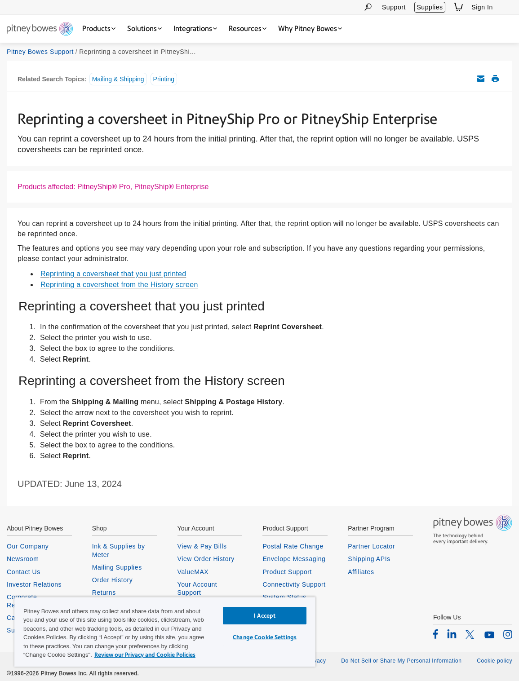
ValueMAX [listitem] (193, 571)
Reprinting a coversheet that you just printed (113, 274)
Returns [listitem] (104, 592)
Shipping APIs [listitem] (369, 558)
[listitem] (435, 634)
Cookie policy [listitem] (494, 661)
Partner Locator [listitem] (371, 546)
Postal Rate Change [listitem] (292, 546)
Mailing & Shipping (118, 79)
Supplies (430, 7)
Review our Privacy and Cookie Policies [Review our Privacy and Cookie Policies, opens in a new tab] (144, 654)
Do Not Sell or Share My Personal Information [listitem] (401, 661)
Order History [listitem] (112, 580)
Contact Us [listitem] (23, 571)
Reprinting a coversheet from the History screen (119, 284)
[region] (164, 632)
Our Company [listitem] (28, 546)
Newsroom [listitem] (23, 558)
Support (394, 7)
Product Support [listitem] (287, 571)
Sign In (482, 7)
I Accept (264, 615)
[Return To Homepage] (40, 29)
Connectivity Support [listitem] (293, 584)
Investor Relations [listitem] (34, 584)
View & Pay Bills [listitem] (202, 546)
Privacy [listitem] (316, 661)
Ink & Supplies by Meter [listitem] (118, 550)
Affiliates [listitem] (361, 571)
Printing (163, 79)
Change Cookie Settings (265, 637)
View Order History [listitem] (206, 558)
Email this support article (481, 78)
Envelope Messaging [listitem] (293, 558)
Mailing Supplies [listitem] (117, 567)
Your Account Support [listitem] (197, 588)
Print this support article (495, 78)
